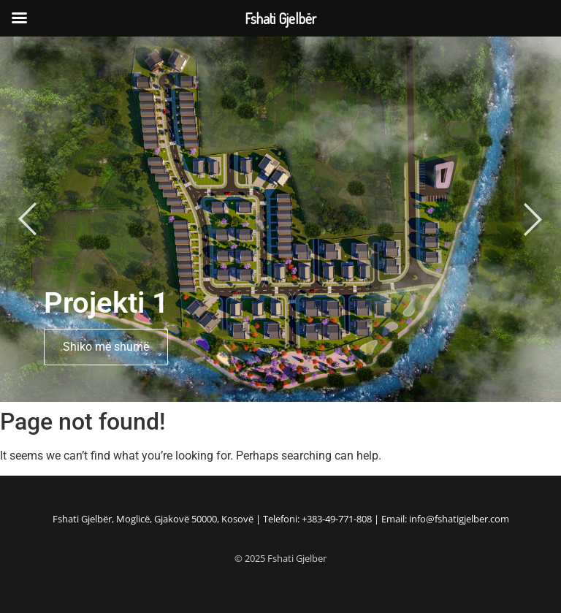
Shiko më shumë (106, 347)
